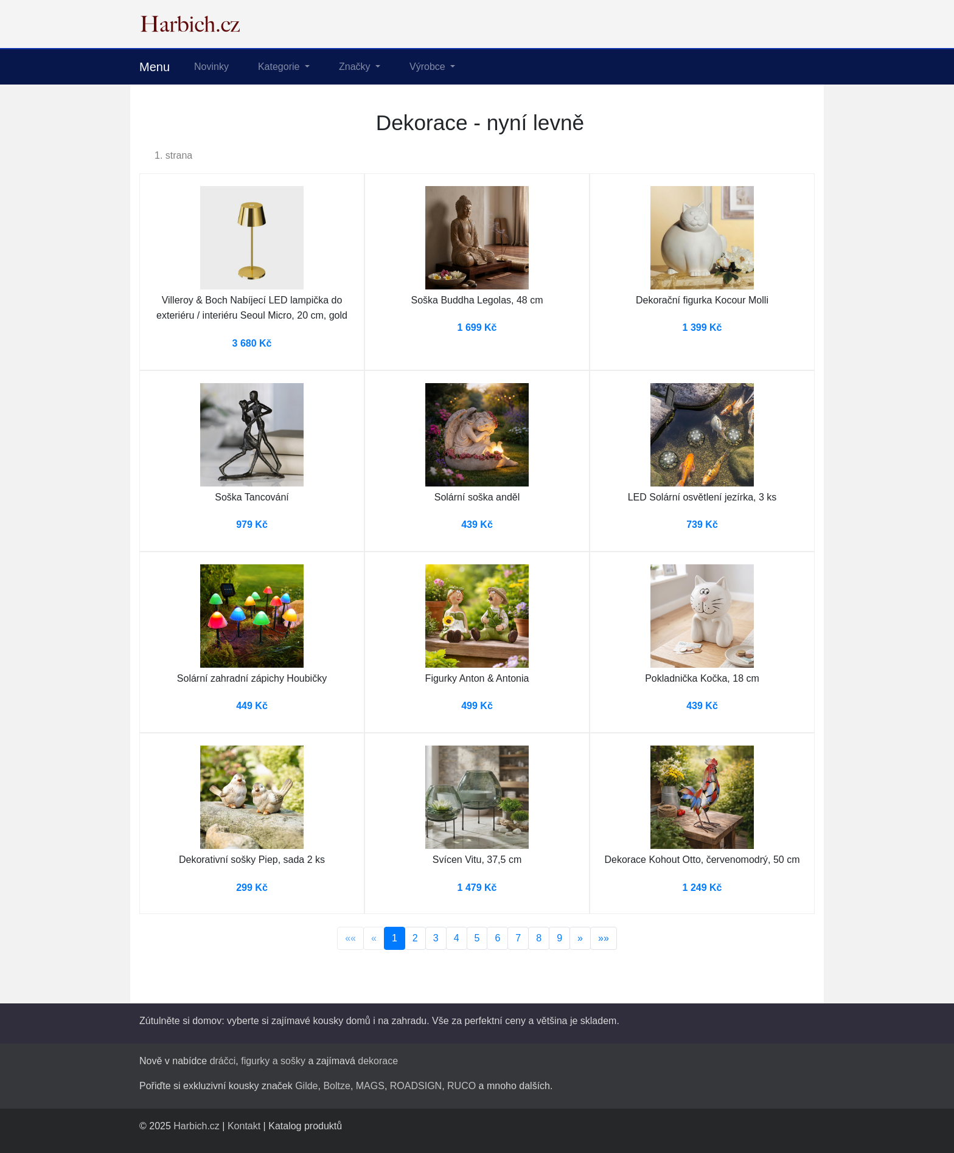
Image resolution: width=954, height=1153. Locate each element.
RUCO (461, 1086)
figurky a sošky (273, 1061)
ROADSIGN (416, 1086)
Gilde (306, 1086)
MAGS (370, 1086)
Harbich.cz (196, 1126)
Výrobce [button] (428, 66)
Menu (154, 67)
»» (603, 938)
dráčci (223, 1061)
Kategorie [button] (280, 66)
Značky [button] (356, 66)
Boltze (336, 1086)
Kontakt (244, 1126)
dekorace (378, 1061)
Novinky (211, 66)
